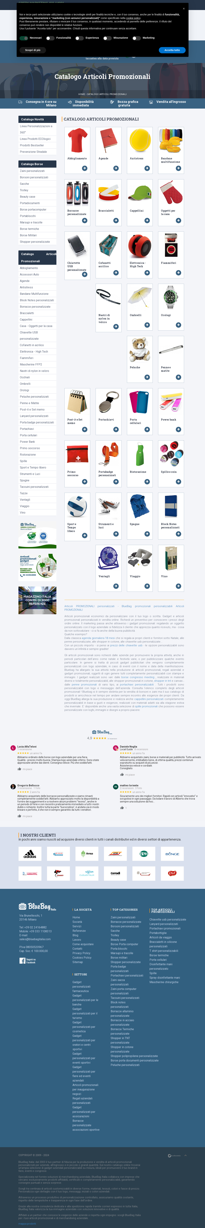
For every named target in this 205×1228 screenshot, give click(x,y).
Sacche (24, 183)
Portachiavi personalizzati (127, 975)
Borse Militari (28, 235)
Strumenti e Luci (30, 474)
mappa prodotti (27, 1223)
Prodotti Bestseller (32, 145)
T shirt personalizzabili (163, 951)
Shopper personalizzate (35, 241)
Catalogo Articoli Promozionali (107, 94)
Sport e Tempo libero (33, 467)
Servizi (77, 926)
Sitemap (78, 962)
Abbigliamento (29, 268)
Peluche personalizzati (34, 396)
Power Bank (27, 441)
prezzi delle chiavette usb (126, 645)
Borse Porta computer (124, 944)
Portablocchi (28, 216)
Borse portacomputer (33, 209)
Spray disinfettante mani (164, 977)
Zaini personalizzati (32, 171)
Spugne (24, 480)
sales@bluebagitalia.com (35, 939)
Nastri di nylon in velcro (34, 371)
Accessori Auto (29, 274)
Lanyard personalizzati (34, 416)
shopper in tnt (163, 680)
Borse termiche (29, 229)
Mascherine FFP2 (31, 364)
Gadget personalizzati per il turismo (85, 1013)
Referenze (79, 930)
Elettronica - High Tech (34, 351)
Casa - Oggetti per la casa (36, 326)
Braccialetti (27, 313)
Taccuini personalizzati (34, 487)
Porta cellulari (28, 435)
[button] (184, 8)
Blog (75, 935)
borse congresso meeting (138, 677)
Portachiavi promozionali (164, 928)
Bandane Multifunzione (34, 294)
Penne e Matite (29, 403)
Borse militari (119, 957)
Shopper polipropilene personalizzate (134, 1056)
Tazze (24, 493)
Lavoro (77, 939)
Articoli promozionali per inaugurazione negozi (85, 1089)
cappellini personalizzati (149, 699)
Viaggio (24, 506)
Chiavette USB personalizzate (29, 335)
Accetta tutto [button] (172, 50)
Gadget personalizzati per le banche (85, 1000)
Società (77, 922)
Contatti (77, 948)
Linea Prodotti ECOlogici (35, 139)
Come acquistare (83, 944)
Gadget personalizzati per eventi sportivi (84, 1058)
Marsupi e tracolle (31, 222)
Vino (22, 512)
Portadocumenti (30, 203)
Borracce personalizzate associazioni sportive (86, 1125)
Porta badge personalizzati (37, 422)
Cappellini (26, 319)
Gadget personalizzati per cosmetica (84, 1027)
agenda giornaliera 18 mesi (98, 638)
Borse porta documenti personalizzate (135, 1060)
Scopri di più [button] (32, 50)
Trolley (24, 190)
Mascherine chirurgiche (164, 982)
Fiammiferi (26, 358)
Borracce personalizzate (35, 306)
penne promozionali (85, 684)
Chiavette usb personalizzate (167, 919)
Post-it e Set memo (32, 409)
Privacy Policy (81, 953)
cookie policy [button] (133, 18)
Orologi (24, 390)
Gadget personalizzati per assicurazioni (84, 1112)
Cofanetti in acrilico (32, 345)
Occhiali (25, 377)
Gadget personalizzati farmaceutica (81, 986)
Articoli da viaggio (160, 937)
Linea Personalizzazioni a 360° (36, 129)
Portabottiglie (158, 933)
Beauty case (27, 196)
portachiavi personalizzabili (137, 684)
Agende (25, 281)
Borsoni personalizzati (34, 177)
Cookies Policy (82, 957)
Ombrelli (25, 383)
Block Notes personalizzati (37, 300)
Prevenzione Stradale (33, 151)
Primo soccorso (30, 448)
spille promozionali (146, 706)
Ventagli (25, 499)
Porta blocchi (119, 948)
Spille (23, 461)
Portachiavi (27, 429)
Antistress (26, 287)
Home (81, 94)
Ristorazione (28, 454)
